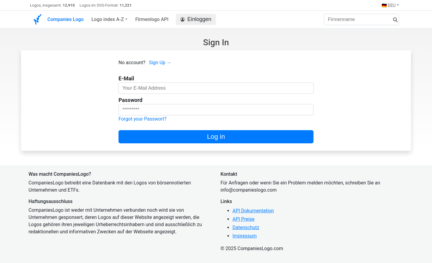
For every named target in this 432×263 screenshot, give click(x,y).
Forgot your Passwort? (142, 119)
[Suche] (393, 20)
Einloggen (196, 19)
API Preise (243, 219)
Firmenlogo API (152, 19)
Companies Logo (65, 19)
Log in (216, 136)
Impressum (244, 236)
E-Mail (126, 78)
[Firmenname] (361, 19)
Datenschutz (245, 227)
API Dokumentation (253, 211)
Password (130, 100)
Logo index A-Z (108, 19)
